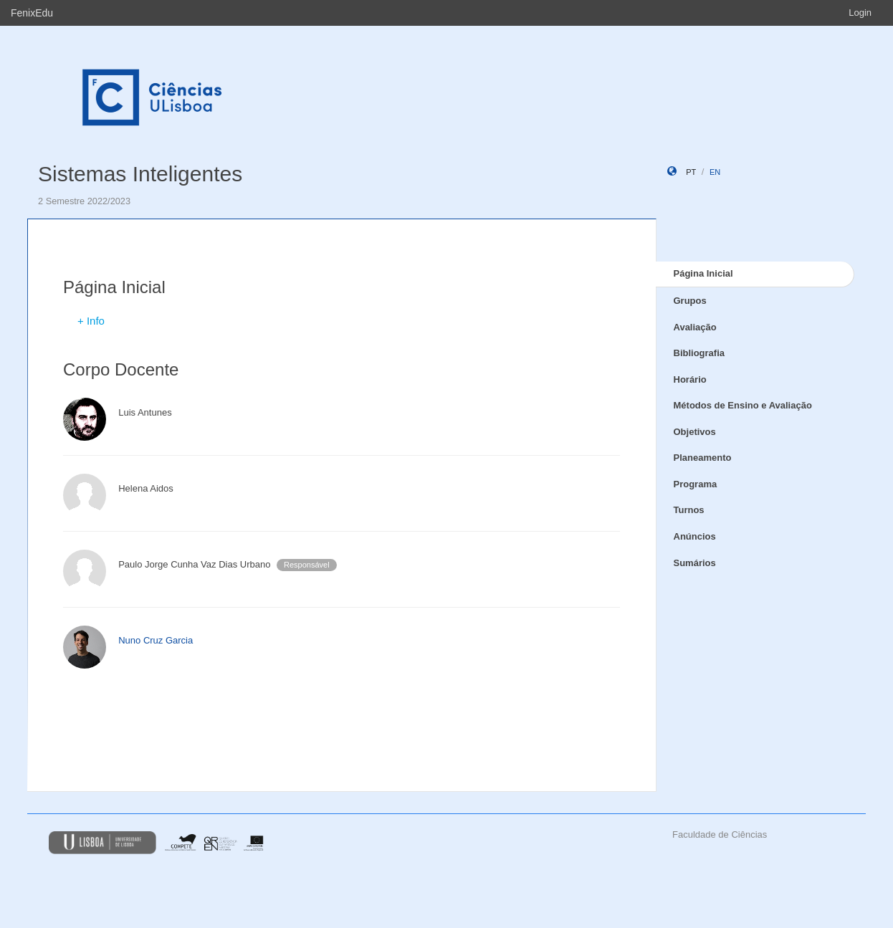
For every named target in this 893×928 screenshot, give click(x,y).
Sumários (695, 563)
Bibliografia (699, 353)
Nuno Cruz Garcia (155, 640)
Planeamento (703, 457)
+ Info (91, 321)
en (715, 172)
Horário (690, 379)
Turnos (689, 509)
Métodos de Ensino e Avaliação (743, 405)
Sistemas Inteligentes (140, 174)
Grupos (690, 300)
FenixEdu (32, 13)
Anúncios (695, 536)
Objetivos (695, 431)
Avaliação (695, 327)
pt (691, 172)
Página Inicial (703, 273)
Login (860, 12)
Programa (695, 484)
